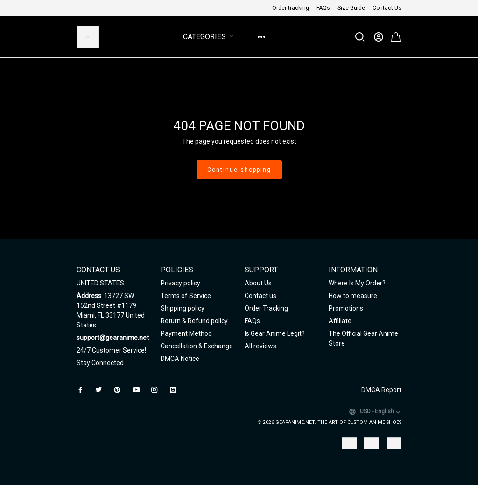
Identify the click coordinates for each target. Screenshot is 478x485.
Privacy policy (180, 283)
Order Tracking (266, 308)
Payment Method (186, 333)
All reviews (260, 346)
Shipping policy (182, 308)
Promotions (346, 308)
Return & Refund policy (194, 321)
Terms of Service (186, 295)
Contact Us (387, 8)
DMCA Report (381, 390)
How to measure (353, 295)
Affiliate (340, 321)
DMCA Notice (180, 358)
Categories (210, 36)
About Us (258, 283)
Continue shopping (239, 169)
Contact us (260, 295)
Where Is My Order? (357, 283)
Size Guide (351, 8)
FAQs (323, 8)
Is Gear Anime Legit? (275, 333)
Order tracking (290, 8)
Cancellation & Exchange (197, 346)
